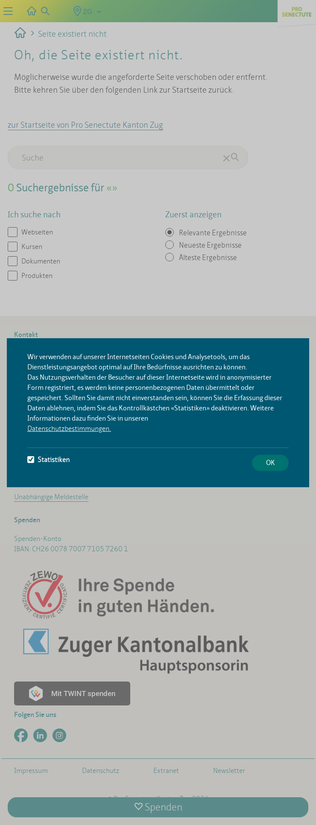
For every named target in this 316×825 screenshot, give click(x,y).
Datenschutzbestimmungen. (69, 428)
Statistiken (48, 459)
